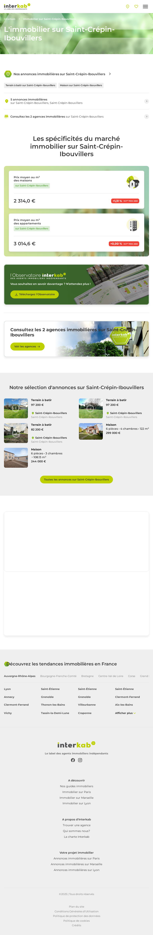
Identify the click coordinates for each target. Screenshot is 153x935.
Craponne (84, 713)
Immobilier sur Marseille (76, 798)
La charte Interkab (76, 837)
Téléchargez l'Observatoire (34, 294)
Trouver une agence (76, 825)
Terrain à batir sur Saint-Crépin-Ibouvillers (30, 85)
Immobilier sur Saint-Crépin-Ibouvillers (49, 19)
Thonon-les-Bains (53, 704)
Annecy (9, 696)
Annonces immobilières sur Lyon (76, 870)
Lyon (7, 689)
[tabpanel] (76, 701)
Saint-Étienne (50, 689)
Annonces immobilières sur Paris (77, 858)
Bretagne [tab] (87, 676)
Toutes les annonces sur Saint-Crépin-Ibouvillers (76, 479)
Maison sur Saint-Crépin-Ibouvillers (81, 85)
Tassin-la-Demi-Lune (55, 713)
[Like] (23, 403)
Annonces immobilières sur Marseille (76, 864)
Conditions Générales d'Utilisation (77, 911)
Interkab (9, 19)
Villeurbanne (87, 704)
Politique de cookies (76, 920)
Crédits (76, 925)
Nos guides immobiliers (76, 786)
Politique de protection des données (76, 915)
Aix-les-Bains (124, 704)
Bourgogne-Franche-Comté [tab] (58, 676)
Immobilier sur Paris (76, 792)
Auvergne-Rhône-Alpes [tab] (19, 676)
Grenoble (47, 696)
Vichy (8, 713)
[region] (76, 541)
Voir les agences (27, 347)
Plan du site (76, 906)
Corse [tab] (131, 676)
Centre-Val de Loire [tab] (110, 676)
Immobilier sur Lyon (77, 803)
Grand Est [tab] (146, 676)
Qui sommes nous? (76, 831)
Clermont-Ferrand (127, 696)
